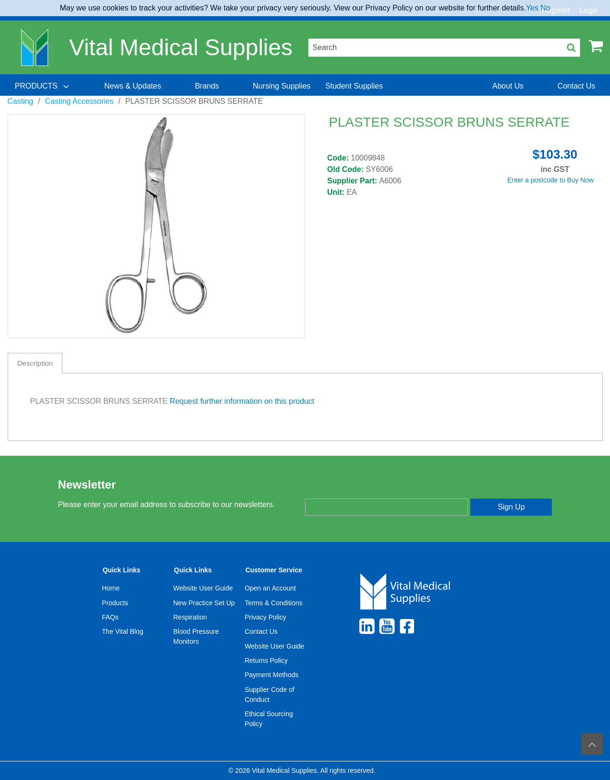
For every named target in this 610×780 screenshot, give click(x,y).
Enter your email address (345, 490)
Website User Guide (203, 588)
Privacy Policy (265, 617)
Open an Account (269, 588)
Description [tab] (35, 363)
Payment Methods (271, 675)
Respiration (190, 617)
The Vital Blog (122, 631)
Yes (532, 8)
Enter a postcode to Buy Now (551, 180)
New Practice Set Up (204, 603)
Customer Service (273, 570)
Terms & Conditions (273, 603)
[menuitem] (43, 86)
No (545, 8)
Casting (20, 101)
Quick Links (121, 570)
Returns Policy (265, 660)
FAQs (110, 617)
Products (115, 603)
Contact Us (260, 631)
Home (111, 588)
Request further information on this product (242, 401)
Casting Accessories (79, 101)
